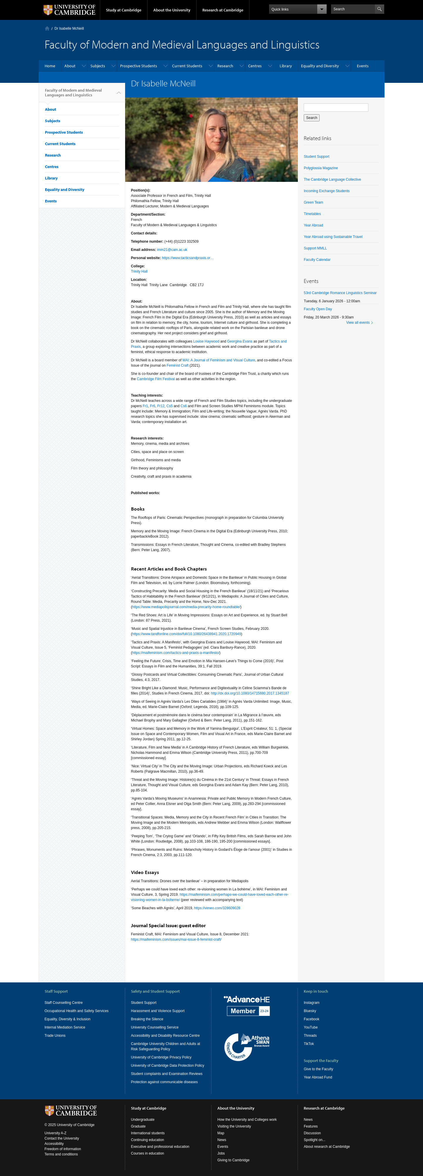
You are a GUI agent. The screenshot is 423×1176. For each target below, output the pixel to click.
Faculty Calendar (317, 260)
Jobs (221, 1153)
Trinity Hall (139, 271)
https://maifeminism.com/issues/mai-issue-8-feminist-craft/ (176, 939)
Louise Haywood (206, 341)
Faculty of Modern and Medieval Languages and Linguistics (73, 95)
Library (286, 65)
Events (363, 65)
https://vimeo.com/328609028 (217, 908)
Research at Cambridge (222, 10)
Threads (310, 1036)
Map (220, 1133)
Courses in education (147, 1153)
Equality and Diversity (320, 65)
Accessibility (54, 1144)
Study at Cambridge (123, 10)
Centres (255, 65)
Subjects (97, 65)
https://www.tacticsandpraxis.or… (188, 258)
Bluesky (310, 1011)
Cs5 (169, 406)
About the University (171, 10)
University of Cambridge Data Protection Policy (167, 1065)
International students (148, 1133)
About (69, 65)
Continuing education (147, 1140)
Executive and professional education (160, 1147)
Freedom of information (63, 1149)
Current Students (187, 65)
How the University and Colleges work (247, 1120)
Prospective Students (138, 65)
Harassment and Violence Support (158, 1011)
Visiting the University (234, 1126)
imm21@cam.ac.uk (172, 250)
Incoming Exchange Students (327, 191)
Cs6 (184, 406)
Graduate (138, 1126)
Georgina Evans (239, 341)
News (221, 1140)
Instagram (311, 1003)
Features (311, 1126)
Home (47, 28)
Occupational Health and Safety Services (77, 1011)
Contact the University (62, 1138)
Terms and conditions (61, 1154)
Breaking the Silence (147, 1019)
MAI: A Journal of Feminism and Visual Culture (218, 360)
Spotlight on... (314, 1140)
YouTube (311, 1027)
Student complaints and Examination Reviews (166, 1074)
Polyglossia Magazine (321, 168)
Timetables (312, 214)
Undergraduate (143, 1120)
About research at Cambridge (327, 1147)
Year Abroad (313, 225)
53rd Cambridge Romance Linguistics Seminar (340, 293)
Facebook (311, 1019)
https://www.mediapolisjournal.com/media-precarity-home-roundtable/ (186, 607)
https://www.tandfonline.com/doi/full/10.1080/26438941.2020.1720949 (186, 634)
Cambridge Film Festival (156, 379)
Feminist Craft (178, 365)
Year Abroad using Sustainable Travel (333, 237)
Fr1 (145, 406)
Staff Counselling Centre (64, 1003)
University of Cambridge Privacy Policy (161, 1057)
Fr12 (160, 406)
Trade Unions (55, 1036)
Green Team (313, 202)
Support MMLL (315, 248)
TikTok (309, 1044)
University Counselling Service (155, 1027)
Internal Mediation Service (65, 1027)
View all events (358, 323)
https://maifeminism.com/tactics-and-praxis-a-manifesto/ (175, 653)
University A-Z (56, 1133)
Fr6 (152, 406)
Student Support (316, 157)
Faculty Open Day (318, 309)
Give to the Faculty (318, 1069)
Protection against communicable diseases (164, 1082)
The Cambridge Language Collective (332, 179)
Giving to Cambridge (233, 1160)
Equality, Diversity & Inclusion (68, 1019)
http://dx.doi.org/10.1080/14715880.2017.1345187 (250, 693)
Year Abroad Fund (318, 1077)
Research (225, 65)
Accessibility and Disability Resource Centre (165, 1036)
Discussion (312, 1133)
